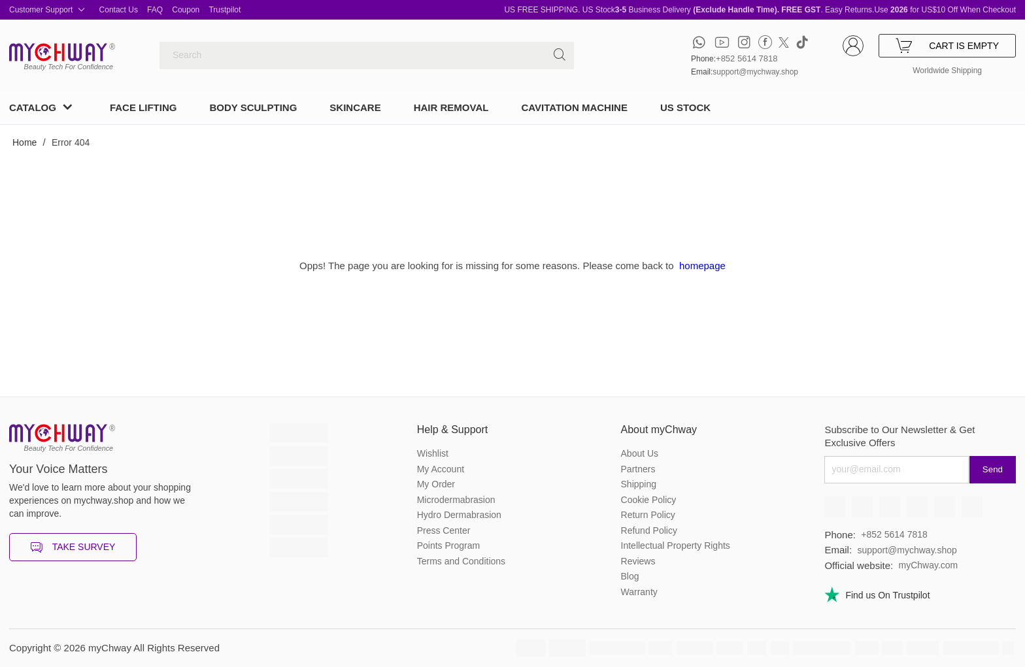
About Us (640, 453)
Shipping (639, 484)
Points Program (448, 545)
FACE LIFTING (143, 107)
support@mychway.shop (755, 71)
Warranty (639, 592)
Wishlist (432, 453)
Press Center (444, 530)
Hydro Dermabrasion (459, 515)
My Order (436, 484)
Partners (638, 469)
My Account (440, 469)
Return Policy (648, 515)
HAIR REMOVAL (451, 107)
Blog (630, 576)
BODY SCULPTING (253, 107)
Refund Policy (649, 530)
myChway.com (928, 565)
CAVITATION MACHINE (574, 107)
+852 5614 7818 (746, 58)
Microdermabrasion (456, 500)
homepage (702, 265)
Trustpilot (225, 9)
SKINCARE (354, 107)
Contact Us (118, 9)
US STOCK (685, 107)
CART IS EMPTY (947, 46)
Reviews (638, 561)
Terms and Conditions (461, 561)
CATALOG (32, 107)
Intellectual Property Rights (675, 545)
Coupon (185, 9)
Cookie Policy (649, 500)
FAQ (155, 9)
